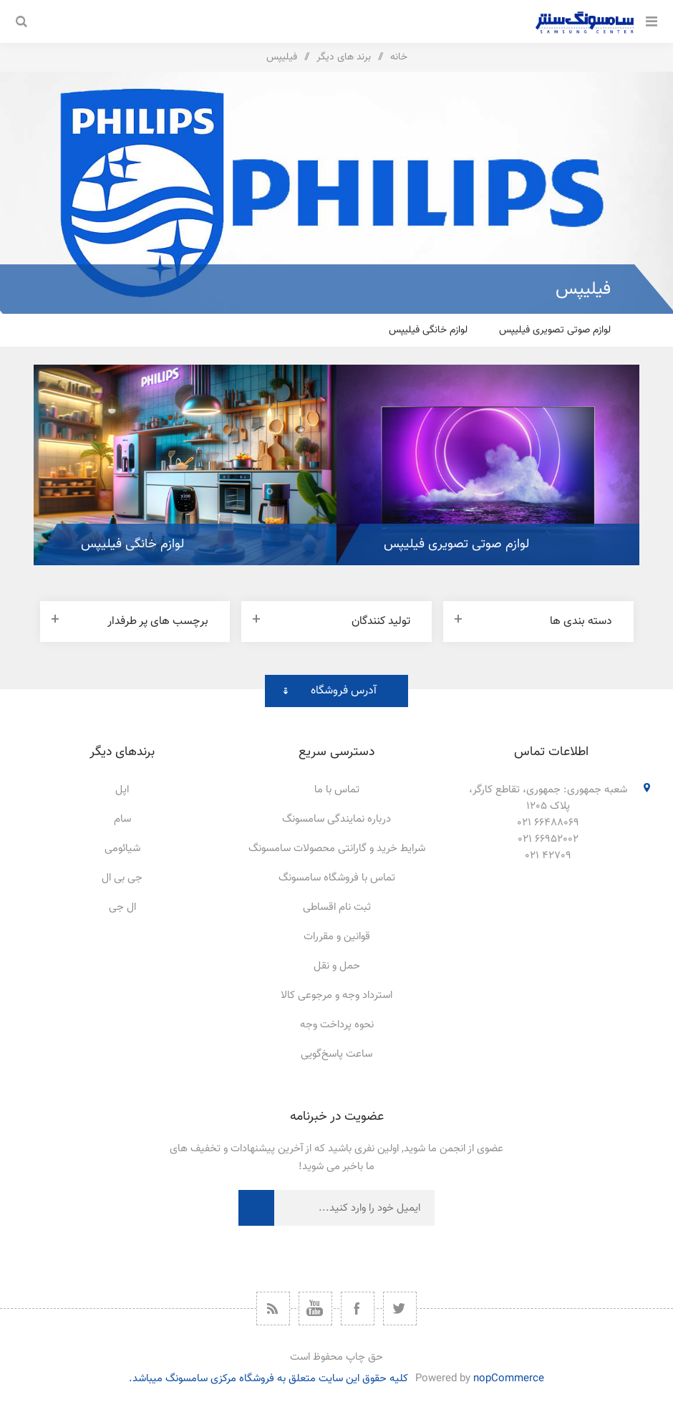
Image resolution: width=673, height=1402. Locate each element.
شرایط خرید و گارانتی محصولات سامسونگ (336, 848)
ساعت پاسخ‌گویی (336, 1054)
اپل (122, 790)
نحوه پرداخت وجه (337, 1025)
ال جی (122, 907)
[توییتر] (400, 1308)
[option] (487, 465)
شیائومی (122, 848)
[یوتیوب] (315, 1308)
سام (122, 819)
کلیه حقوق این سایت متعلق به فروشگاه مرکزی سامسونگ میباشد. (268, 1378)
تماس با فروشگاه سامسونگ (337, 878)
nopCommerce (508, 1378)
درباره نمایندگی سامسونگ (336, 819)
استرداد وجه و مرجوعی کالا (336, 995)
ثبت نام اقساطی (337, 907)
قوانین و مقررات (337, 936)
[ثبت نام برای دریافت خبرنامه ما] (354, 1208)
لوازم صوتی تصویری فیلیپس (555, 330)
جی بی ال (122, 878)
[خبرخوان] (273, 1308)
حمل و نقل (337, 966)
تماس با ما (336, 790)
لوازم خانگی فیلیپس (428, 330)
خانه (398, 57)
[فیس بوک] (357, 1308)
